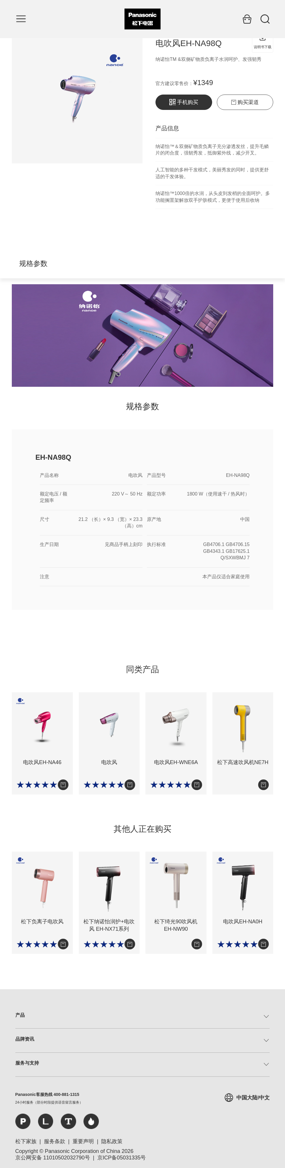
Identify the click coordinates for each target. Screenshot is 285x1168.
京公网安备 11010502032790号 (52, 1158)
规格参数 (33, 263)
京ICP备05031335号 (121, 1158)
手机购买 (183, 102)
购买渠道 (245, 102)
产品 (20, 1015)
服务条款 (54, 1141)
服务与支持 (27, 1062)
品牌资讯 (24, 1039)
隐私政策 (111, 1141)
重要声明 (83, 1141)
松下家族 (26, 1141)
